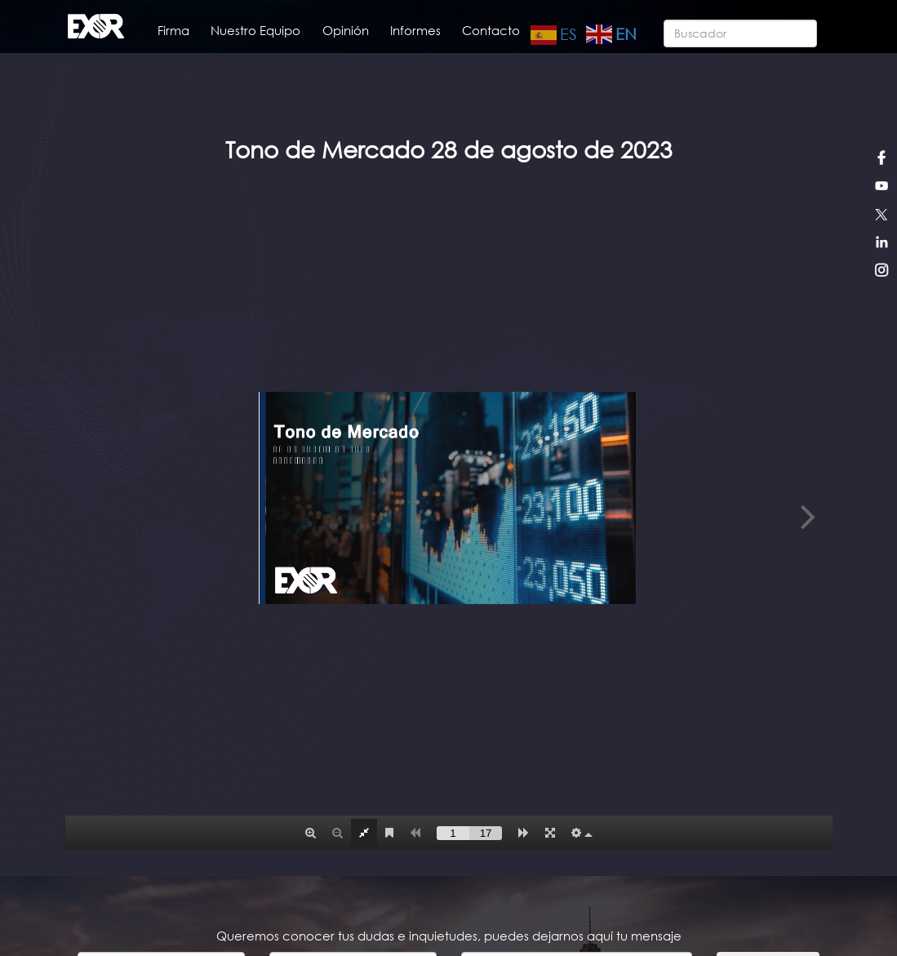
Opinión (345, 30)
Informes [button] (415, 30)
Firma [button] (173, 30)
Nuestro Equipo (255, 30)
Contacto (491, 30)
